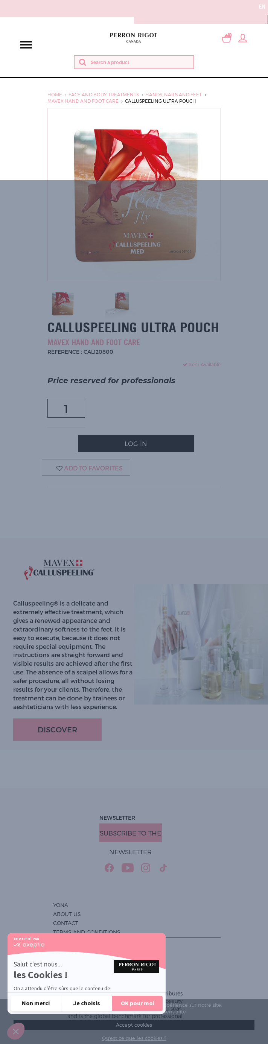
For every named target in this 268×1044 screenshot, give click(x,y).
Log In (136, 443)
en (262, 6)
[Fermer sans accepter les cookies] (36, 1003)
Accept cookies (134, 1025)
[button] (16, 1031)
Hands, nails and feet (173, 94)
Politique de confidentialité (53, 981)
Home (54, 94)
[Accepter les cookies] (137, 1003)
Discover (57, 729)
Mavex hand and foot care (83, 100)
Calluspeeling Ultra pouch (160, 100)
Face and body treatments (104, 94)
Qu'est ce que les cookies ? (134, 1038)
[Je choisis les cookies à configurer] (86, 1003)
